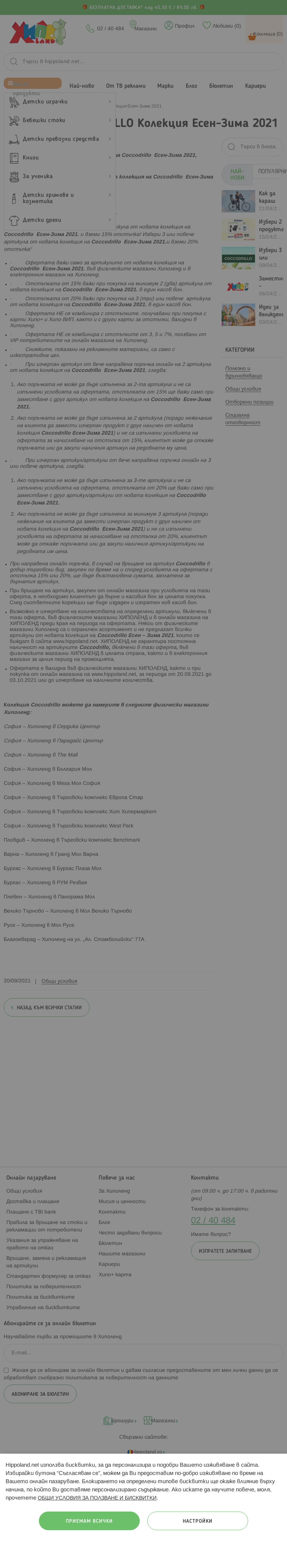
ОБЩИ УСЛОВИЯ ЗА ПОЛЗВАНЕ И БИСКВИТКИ (97, 1498)
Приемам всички (89, 1521)
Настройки (198, 1521)
